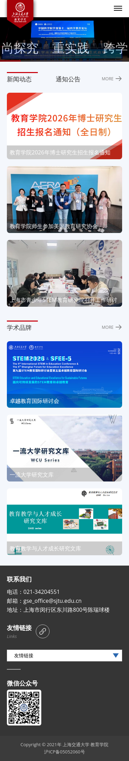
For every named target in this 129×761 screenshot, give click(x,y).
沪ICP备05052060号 (64, 752)
